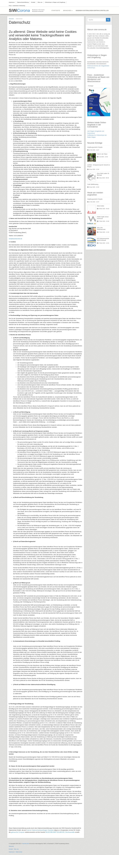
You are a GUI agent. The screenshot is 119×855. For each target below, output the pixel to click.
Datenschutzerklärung (23, 2)
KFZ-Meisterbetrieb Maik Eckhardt (103, 239)
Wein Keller (100, 206)
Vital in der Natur (102, 154)
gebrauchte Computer (18, 832)
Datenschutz (19, 852)
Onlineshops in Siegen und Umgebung (55, 2)
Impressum (12, 2)
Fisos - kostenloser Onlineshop (17, 5)
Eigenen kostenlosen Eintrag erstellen (92, 10)
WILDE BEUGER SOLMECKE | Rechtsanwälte (60, 832)
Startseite (55, 10)
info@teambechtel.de (15, 238)
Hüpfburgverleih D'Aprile (94, 147)
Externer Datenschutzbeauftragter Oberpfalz (40, 830)
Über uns (40, 2)
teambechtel (25, 843)
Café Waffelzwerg (92, 184)
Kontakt (33, 2)
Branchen (68, 10)
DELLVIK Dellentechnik (101, 228)
